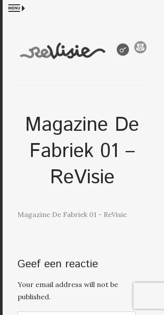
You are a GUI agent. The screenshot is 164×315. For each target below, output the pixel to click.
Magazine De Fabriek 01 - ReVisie (72, 214)
